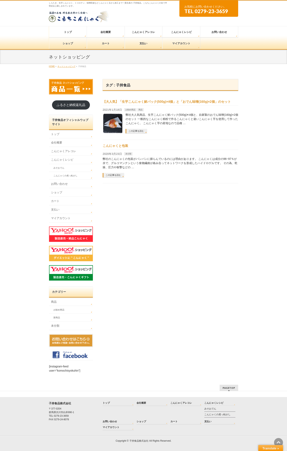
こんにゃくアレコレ (63, 151)
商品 (141, 110)
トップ (55, 134)
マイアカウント (61, 218)
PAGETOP (229, 388)
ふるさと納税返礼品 (71, 105)
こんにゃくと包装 (115, 145)
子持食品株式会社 (138, 440)
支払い (55, 209)
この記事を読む (136, 131)
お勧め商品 (130, 110)
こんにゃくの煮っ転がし (65, 175)
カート (55, 201)
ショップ (56, 192)
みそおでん (58, 168)
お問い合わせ (59, 183)
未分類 (128, 154)
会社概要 (56, 142)
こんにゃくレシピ (62, 159)
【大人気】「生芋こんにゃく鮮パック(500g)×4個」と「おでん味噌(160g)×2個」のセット (167, 101)
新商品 (56, 317)
